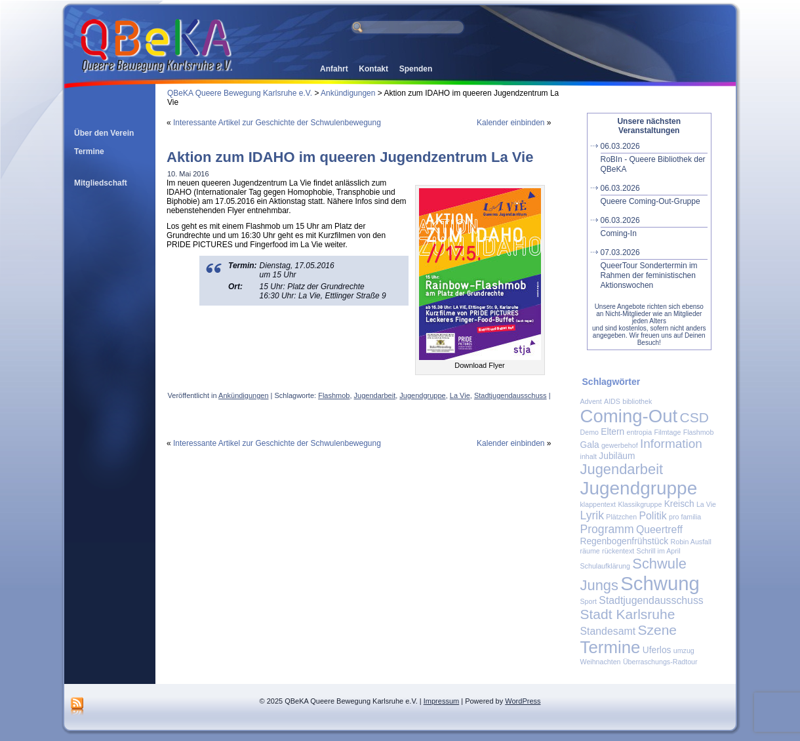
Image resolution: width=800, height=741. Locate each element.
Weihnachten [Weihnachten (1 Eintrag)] (600, 662)
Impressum (441, 701)
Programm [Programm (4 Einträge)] (607, 529)
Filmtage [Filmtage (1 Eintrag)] (667, 432)
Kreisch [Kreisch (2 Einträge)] (679, 504)
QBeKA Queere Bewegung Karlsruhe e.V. (239, 93)
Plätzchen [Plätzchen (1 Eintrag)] (621, 517)
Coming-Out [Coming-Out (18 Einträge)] (629, 416)
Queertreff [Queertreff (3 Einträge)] (659, 529)
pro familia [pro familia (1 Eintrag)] (685, 517)
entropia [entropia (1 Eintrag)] (639, 432)
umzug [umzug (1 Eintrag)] (683, 650)
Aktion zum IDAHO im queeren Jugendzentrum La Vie (350, 157)
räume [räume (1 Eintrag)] (590, 551)
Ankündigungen (348, 93)
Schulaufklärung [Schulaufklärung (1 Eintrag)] (605, 566)
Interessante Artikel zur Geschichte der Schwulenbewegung (277, 122)
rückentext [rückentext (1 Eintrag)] (618, 551)
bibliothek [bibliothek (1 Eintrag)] (637, 401)
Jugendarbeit (375, 395)
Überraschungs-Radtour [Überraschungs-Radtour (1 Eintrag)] (660, 662)
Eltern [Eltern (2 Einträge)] (612, 432)
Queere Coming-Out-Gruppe (654, 195)
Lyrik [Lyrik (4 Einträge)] (592, 515)
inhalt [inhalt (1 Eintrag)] (588, 456)
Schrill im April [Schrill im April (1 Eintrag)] (659, 551)
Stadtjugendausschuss (510, 395)
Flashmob (334, 395)
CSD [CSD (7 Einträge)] (694, 417)
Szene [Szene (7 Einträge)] (657, 629)
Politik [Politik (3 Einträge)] (652, 515)
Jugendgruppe (422, 395)
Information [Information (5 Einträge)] (671, 444)
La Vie (460, 395)
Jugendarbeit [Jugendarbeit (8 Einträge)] (622, 469)
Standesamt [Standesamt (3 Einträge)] (608, 631)
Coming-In (654, 227)
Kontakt (373, 68)
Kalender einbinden (510, 122)
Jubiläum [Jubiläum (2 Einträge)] (617, 456)
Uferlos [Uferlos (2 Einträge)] (657, 650)
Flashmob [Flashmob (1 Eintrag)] (698, 432)
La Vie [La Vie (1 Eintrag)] (706, 504)
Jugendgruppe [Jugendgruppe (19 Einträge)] (639, 488)
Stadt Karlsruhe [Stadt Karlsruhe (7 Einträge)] (627, 614)
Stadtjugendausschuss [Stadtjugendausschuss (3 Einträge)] (651, 600)
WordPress (522, 701)
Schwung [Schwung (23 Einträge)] (660, 583)
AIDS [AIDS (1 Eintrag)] (612, 401)
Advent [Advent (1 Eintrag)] (591, 401)
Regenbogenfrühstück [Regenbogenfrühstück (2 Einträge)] (624, 541)
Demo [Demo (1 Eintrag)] (589, 432)
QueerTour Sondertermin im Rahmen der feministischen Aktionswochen (654, 269)
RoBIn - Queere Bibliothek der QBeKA (654, 158)
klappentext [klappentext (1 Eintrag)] (598, 504)
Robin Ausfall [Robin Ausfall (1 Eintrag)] (691, 542)
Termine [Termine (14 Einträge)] (610, 647)
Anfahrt (334, 68)
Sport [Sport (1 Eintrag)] (588, 601)
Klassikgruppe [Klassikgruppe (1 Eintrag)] (640, 504)
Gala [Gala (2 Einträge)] (589, 445)
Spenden (416, 68)
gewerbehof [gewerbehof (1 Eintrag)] (619, 445)
